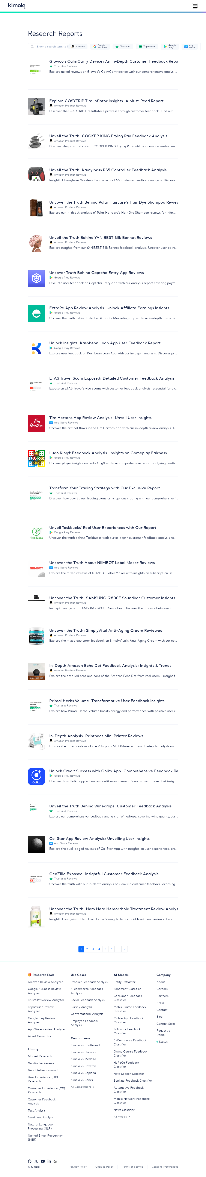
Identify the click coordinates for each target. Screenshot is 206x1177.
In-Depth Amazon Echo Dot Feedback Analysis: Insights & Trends (110, 665)
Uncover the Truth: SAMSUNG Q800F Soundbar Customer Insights (112, 597)
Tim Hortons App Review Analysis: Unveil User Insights (100, 417)
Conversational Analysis (87, 1014)
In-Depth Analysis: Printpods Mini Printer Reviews (96, 735)
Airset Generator (39, 1036)
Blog (159, 1017)
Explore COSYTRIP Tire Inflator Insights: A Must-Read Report (106, 100)
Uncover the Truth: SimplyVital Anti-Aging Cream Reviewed (105, 630)
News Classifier (124, 1110)
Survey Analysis (81, 1007)
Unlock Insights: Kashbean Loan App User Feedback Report (105, 343)
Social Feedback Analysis (88, 1000)
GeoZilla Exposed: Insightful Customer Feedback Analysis (103, 873)
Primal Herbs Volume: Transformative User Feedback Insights (106, 700)
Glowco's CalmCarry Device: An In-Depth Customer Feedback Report (113, 61)
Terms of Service (132, 1166)
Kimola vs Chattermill (85, 1045)
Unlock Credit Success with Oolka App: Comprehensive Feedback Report (113, 770)
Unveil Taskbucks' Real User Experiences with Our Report (102, 527)
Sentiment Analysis (41, 1117)
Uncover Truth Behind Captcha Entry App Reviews (96, 272)
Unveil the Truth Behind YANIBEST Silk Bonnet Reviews (100, 237)
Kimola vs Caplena (83, 1073)
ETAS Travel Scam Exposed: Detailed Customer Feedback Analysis (111, 378)
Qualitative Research (42, 1063)
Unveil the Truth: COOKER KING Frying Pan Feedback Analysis (108, 135)
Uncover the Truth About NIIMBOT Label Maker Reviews (102, 562)
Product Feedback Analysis (89, 982)
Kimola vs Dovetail (83, 1066)
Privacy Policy (78, 1166)
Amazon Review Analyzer (45, 982)
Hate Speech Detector (129, 1074)
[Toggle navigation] (195, 6)
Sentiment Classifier (127, 989)
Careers (162, 989)
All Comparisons (82, 1086)
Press (160, 1003)
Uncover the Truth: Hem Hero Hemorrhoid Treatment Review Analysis (113, 908)
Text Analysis (36, 1110)
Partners (162, 996)
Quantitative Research (43, 1070)
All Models (122, 1116)
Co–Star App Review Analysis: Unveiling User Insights (99, 838)
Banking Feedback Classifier (133, 1080)
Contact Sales (165, 1024)
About (160, 982)
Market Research (40, 1056)
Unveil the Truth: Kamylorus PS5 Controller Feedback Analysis (108, 169)
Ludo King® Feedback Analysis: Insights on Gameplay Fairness (108, 452)
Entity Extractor (124, 982)
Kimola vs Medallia (83, 1059)
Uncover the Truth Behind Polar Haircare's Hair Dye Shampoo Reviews (113, 202)
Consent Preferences (165, 1166)
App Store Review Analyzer (47, 1029)
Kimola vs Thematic (84, 1052)
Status (161, 1042)
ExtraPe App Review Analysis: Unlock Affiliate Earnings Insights (109, 307)
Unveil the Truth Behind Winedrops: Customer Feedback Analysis (110, 806)
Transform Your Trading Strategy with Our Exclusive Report (104, 488)
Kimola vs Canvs (82, 1080)
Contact (161, 1010)
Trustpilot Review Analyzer (46, 1000)
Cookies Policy (104, 1166)
